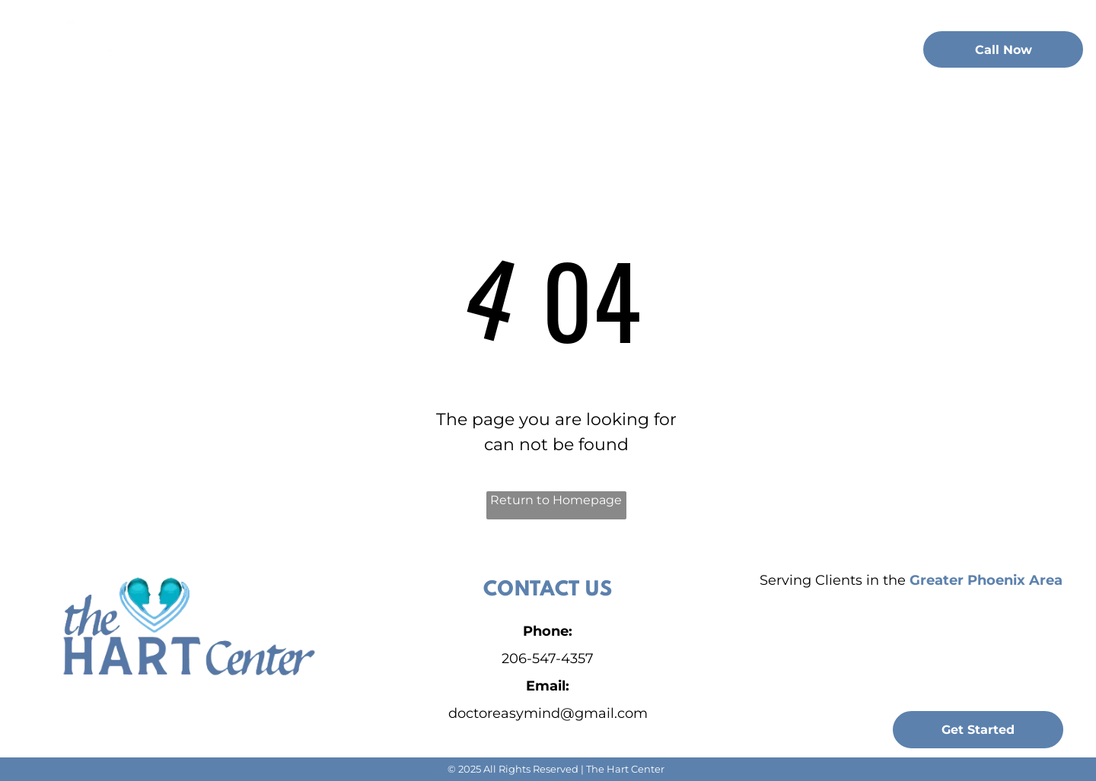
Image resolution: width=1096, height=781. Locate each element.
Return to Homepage (556, 500)
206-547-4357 (548, 658)
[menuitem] (301, 47)
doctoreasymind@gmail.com (548, 713)
